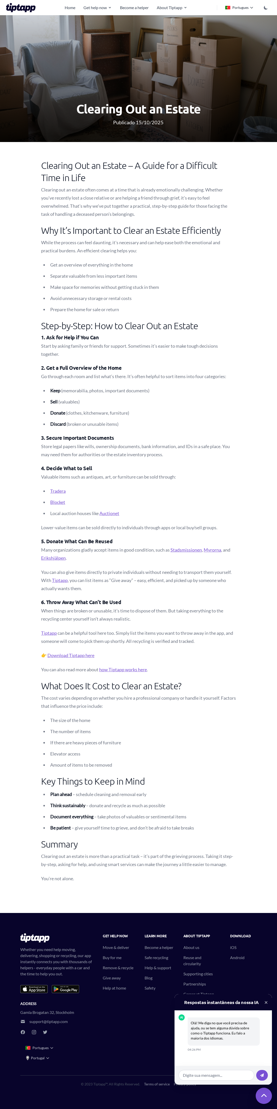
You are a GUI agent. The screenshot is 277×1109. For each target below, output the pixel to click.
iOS (233, 947)
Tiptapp (60, 580)
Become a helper (134, 7)
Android (237, 957)
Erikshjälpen (53, 558)
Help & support (158, 967)
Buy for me (112, 957)
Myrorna (212, 550)
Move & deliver (116, 947)
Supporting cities (198, 973)
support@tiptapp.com (48, 1021)
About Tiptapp (172, 7)
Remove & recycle (118, 967)
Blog (148, 977)
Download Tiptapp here (70, 655)
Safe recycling (156, 957)
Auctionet (109, 513)
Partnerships (194, 983)
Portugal (37, 1058)
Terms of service (157, 1084)
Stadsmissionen (186, 550)
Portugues (239, 7)
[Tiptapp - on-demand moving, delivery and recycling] (22, 7)
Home (70, 7)
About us (191, 947)
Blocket (57, 502)
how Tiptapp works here (123, 669)
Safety (150, 987)
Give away (112, 977)
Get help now (97, 7)
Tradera (58, 491)
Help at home (114, 987)
